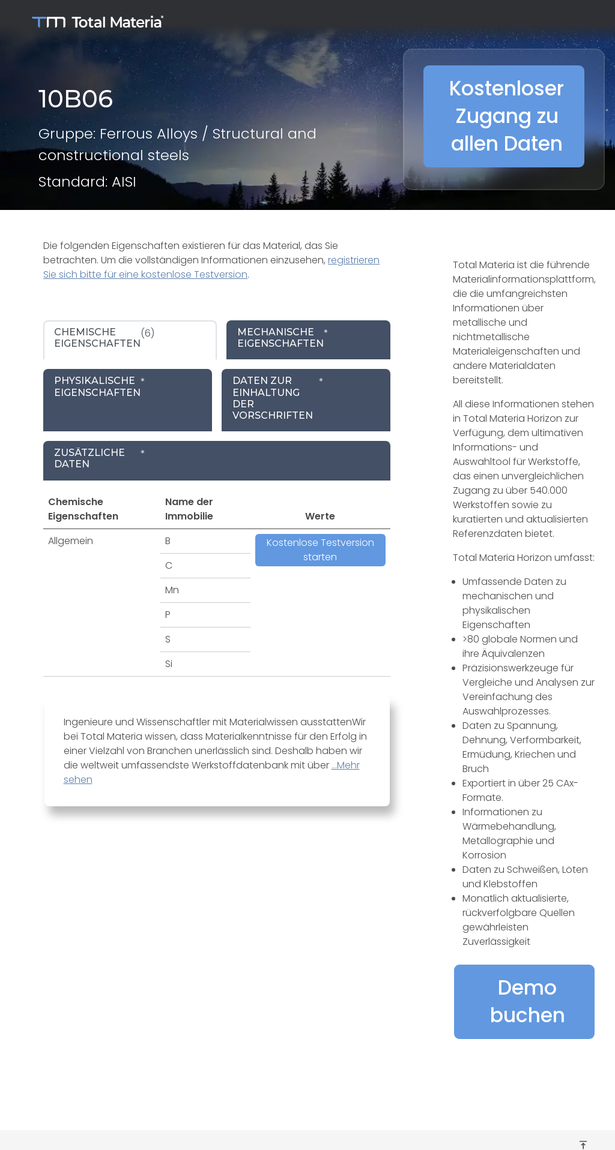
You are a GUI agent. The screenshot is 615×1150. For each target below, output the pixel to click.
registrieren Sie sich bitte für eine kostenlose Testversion (211, 267)
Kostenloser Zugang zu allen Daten (506, 116)
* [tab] (283, 337)
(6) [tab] (104, 337)
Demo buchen (527, 1001)
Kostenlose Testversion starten (320, 550)
